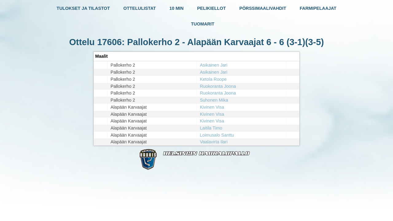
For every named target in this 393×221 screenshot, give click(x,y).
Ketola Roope (213, 79)
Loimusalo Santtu (217, 135)
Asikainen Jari (214, 65)
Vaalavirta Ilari (214, 141)
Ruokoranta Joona (218, 86)
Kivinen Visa (212, 107)
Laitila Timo (211, 128)
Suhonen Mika (214, 100)
